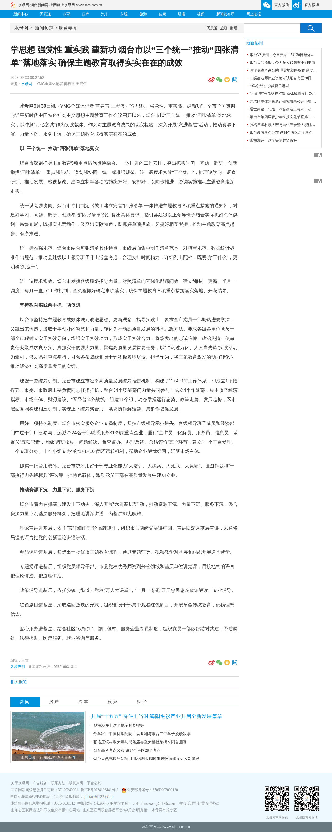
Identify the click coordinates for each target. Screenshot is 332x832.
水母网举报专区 (164, 810)
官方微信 (281, 5)
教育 (66, 14)
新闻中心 (20, 14)
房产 (85, 14)
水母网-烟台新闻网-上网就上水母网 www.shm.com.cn (60, 5)
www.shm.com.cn (177, 827)
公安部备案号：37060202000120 (152, 790)
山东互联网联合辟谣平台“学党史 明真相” (116, 810)
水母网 (21, 28)
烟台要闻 (68, 28)
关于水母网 (20, 783)
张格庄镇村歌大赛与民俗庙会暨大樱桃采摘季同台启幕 (140, 742)
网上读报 (253, 14)
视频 (200, 14)
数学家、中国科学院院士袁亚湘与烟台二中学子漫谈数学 (142, 734)
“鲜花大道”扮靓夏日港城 (269, 86)
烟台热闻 (254, 43)
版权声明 (17, 667)
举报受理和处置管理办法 (199, 803)
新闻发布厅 (225, 14)
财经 (124, 14)
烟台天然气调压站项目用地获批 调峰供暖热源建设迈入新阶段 (146, 759)
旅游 (143, 14)
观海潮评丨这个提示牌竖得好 (118, 725)
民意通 (45, 14)
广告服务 (40, 783)
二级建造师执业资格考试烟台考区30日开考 (284, 78)
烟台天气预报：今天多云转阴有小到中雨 (282, 63)
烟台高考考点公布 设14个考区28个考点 (127, 750)
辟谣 (181, 14)
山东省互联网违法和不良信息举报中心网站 (45, 810)
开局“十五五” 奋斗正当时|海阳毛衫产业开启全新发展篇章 (156, 716)
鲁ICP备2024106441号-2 (100, 790)
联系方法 (58, 783)
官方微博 (312, 5)
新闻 (25, 702)
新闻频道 (44, 28)
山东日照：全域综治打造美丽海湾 (48, 757)
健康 (162, 14)
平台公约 (94, 783)
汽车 (104, 14)
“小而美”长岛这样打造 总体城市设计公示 (283, 94)
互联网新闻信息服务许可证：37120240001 (44, 790)
